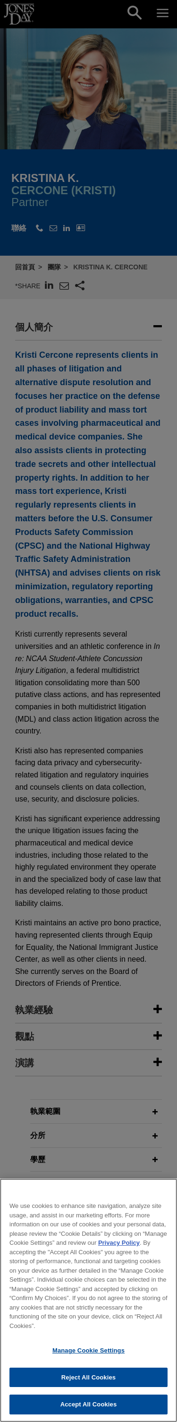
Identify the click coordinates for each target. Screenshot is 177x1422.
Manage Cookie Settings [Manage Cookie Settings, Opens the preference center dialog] (88, 1356)
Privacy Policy (119, 1248)
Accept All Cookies (88, 1410)
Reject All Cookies (88, 1383)
